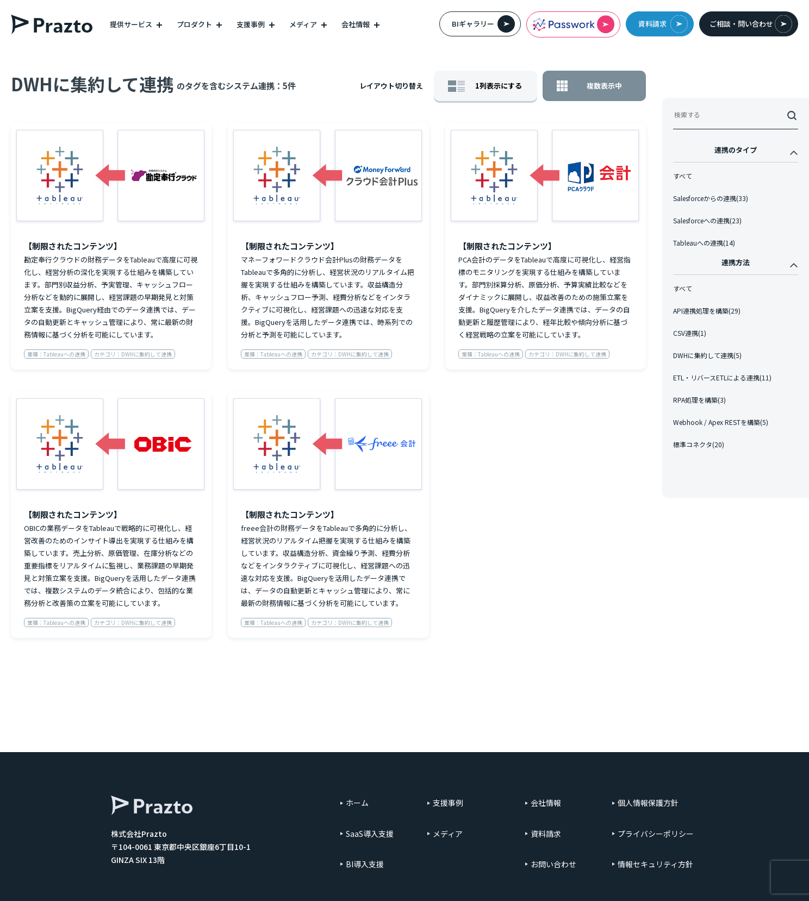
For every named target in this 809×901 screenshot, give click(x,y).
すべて (682, 183)
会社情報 (546, 802)
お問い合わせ (553, 864)
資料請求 (663, 24)
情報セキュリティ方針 (655, 864)
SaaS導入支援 (370, 833)
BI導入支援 (365, 864)
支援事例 (448, 802)
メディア (448, 833)
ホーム (357, 802)
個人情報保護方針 (648, 802)
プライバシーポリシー (656, 833)
